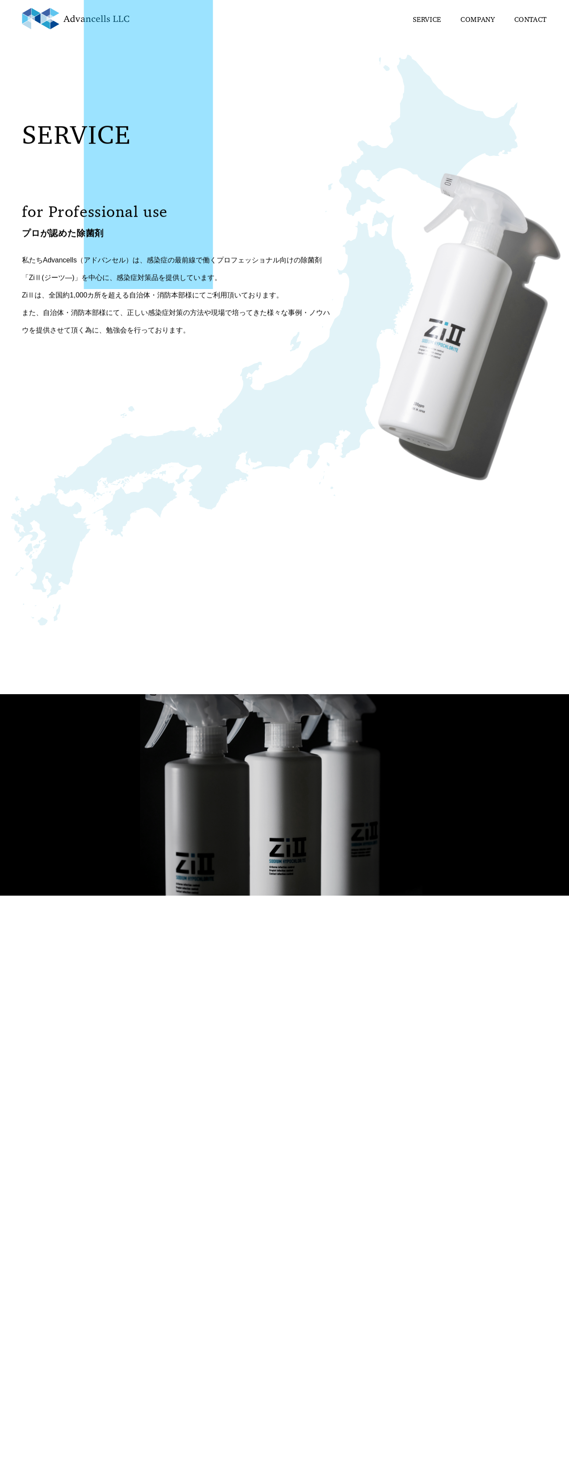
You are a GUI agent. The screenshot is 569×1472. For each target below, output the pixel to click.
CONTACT (530, 20)
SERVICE (427, 20)
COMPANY (477, 20)
